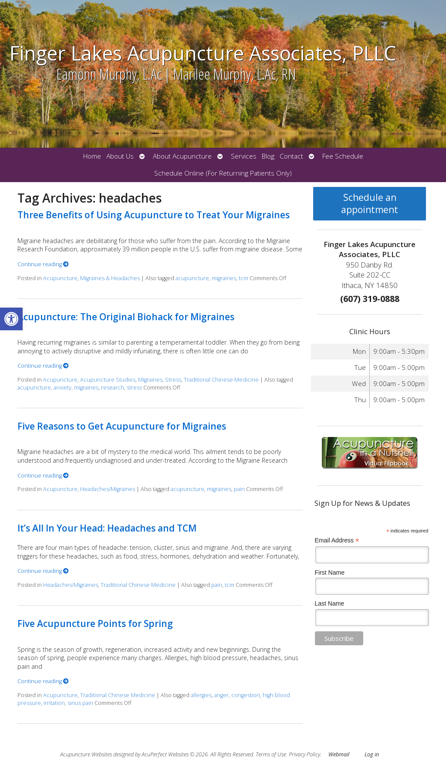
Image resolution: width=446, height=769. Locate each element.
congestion (245, 695)
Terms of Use (271, 754)
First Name (330, 572)
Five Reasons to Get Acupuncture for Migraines (121, 426)
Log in (372, 754)
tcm (243, 278)
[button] (11, 319)
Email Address (337, 540)
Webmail (338, 754)
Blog (268, 156)
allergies (201, 695)
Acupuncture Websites (86, 754)
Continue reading (43, 264)
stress (134, 387)
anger (221, 695)
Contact (291, 156)
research (112, 387)
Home (92, 156)
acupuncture (192, 278)
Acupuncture (60, 278)
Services (244, 156)
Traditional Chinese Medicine (221, 379)
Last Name (330, 603)
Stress (173, 379)
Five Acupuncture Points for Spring (95, 623)
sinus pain (80, 703)
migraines (224, 278)
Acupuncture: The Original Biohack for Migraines (125, 317)
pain (239, 489)
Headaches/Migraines (107, 489)
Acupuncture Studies (107, 379)
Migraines (150, 379)
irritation (54, 703)
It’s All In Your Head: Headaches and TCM (106, 528)
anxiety (62, 387)
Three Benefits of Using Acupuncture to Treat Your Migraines (153, 215)
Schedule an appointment (369, 203)
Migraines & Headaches (110, 278)
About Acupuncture (182, 156)
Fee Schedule (342, 156)
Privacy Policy (304, 754)
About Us (120, 156)
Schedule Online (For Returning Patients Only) (223, 173)
